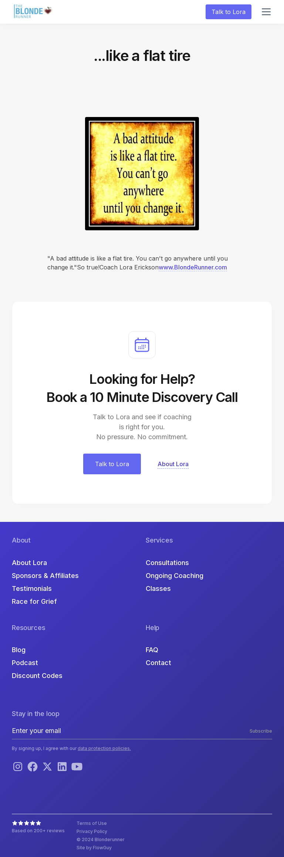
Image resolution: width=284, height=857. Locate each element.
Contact (158, 663)
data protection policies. (104, 748)
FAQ (152, 650)
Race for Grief (34, 601)
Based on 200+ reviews (38, 830)
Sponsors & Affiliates (45, 575)
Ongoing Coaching (174, 575)
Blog (19, 650)
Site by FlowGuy (94, 847)
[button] (264, 12)
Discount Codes (37, 675)
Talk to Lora (229, 12)
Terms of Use (92, 823)
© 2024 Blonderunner (101, 839)
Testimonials (32, 588)
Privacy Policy (92, 831)
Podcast (25, 663)
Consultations (167, 563)
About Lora (29, 563)
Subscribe (261, 731)
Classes (158, 588)
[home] (34, 12)
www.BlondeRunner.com (193, 267)
